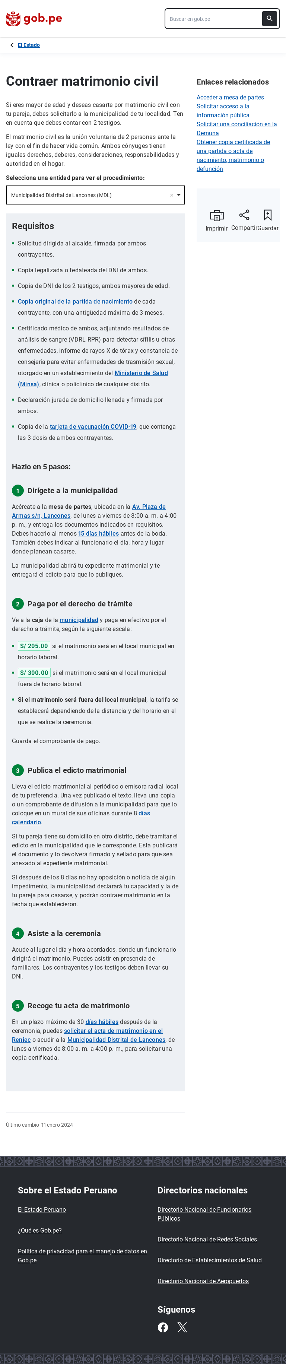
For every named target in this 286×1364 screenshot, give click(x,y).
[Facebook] (163, 1327)
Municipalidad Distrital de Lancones (116, 1039)
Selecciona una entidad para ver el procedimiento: (75, 177)
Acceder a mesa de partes (230, 97)
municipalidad (79, 620)
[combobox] (222, 18)
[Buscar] (269, 18)
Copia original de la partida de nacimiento (75, 301)
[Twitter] (182, 1327)
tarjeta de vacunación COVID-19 (93, 426)
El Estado (29, 45)
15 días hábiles (98, 533)
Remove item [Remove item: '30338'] (171, 195)
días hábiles (102, 1021)
